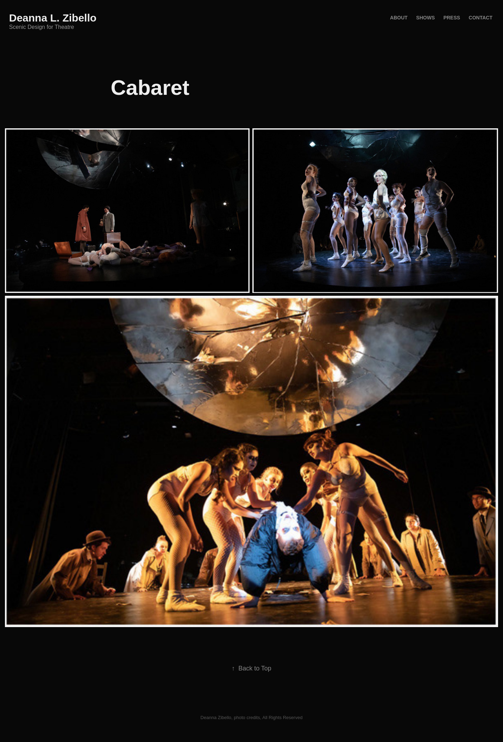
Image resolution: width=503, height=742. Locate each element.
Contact (480, 17)
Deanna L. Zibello (52, 18)
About (399, 17)
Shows (425, 17)
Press (452, 17)
